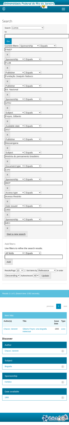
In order (60, 271)
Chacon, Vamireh (11, 329)
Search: (8, 28)
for (6, 32)
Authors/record (27, 276)
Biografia (8, 366)
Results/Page (10, 271)
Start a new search (16, 234)
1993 (7, 397)
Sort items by (31, 271)
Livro (63, 329)
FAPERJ (8, 382)
